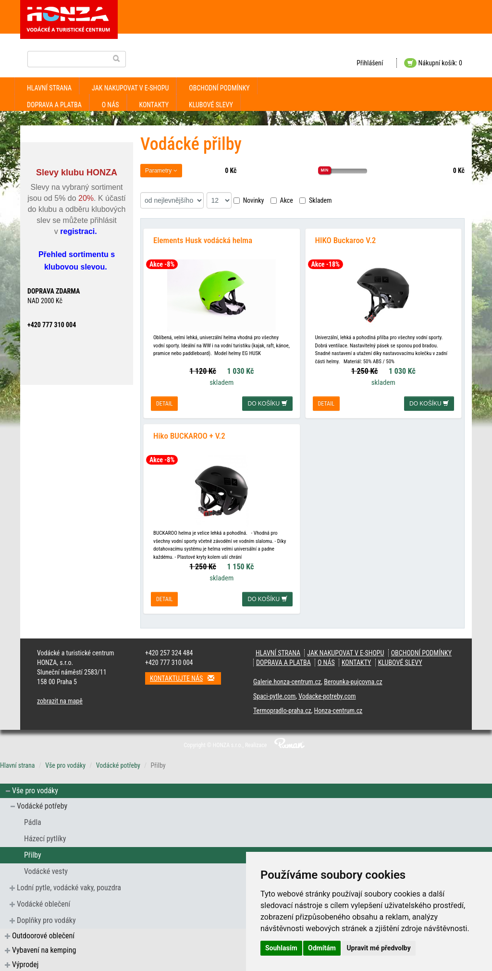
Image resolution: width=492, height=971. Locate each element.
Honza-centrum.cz (338, 709)
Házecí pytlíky (45, 837)
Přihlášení (370, 63)
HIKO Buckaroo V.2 (345, 240)
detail (164, 403)
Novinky (249, 200)
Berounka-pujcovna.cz (353, 681)
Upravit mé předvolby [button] (378, 948)
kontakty (154, 105)
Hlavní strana (49, 88)
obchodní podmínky (219, 88)
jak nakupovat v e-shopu (130, 88)
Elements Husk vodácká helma (202, 240)
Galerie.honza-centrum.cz (287, 681)
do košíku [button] (267, 403)
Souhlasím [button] (281, 948)
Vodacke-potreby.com (327, 695)
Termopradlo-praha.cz (282, 709)
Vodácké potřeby (118, 764)
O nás (110, 105)
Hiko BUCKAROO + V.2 (189, 435)
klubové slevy (211, 105)
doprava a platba (54, 105)
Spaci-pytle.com (274, 695)
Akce (282, 200)
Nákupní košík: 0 (433, 63)
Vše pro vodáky (65, 764)
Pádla (32, 821)
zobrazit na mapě (60, 700)
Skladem (315, 200)
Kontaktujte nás (185, 677)
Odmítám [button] (322, 948)
